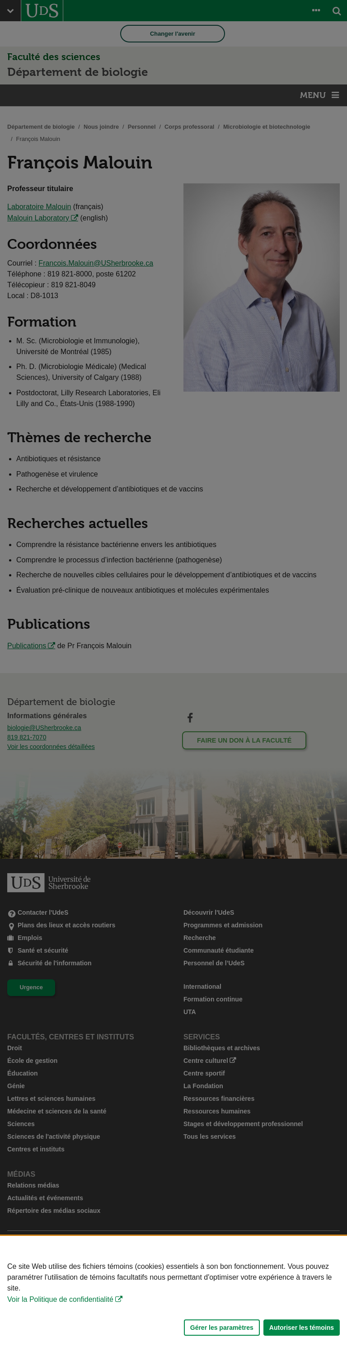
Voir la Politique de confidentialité (60, 1299)
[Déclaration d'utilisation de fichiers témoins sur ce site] (173, 1298)
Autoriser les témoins (301, 1327)
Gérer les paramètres (221, 1327)
